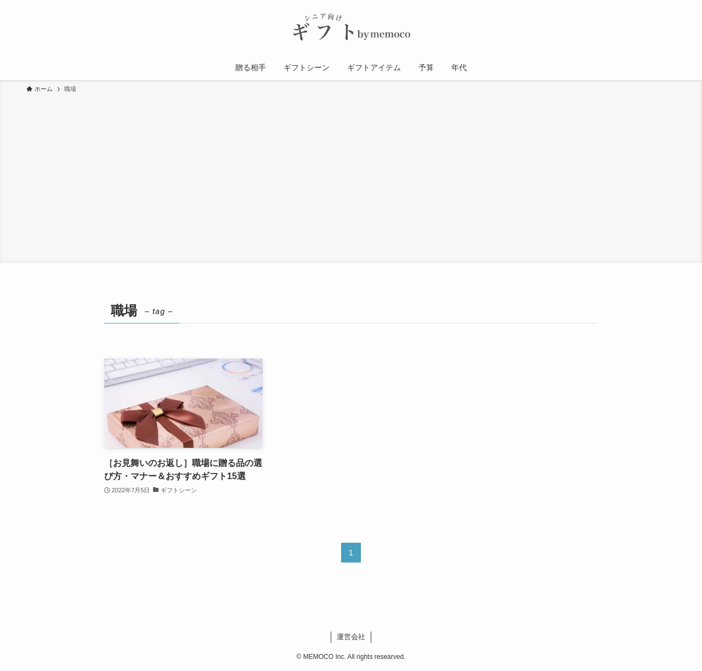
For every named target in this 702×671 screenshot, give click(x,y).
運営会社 (351, 637)
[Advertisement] (351, 176)
